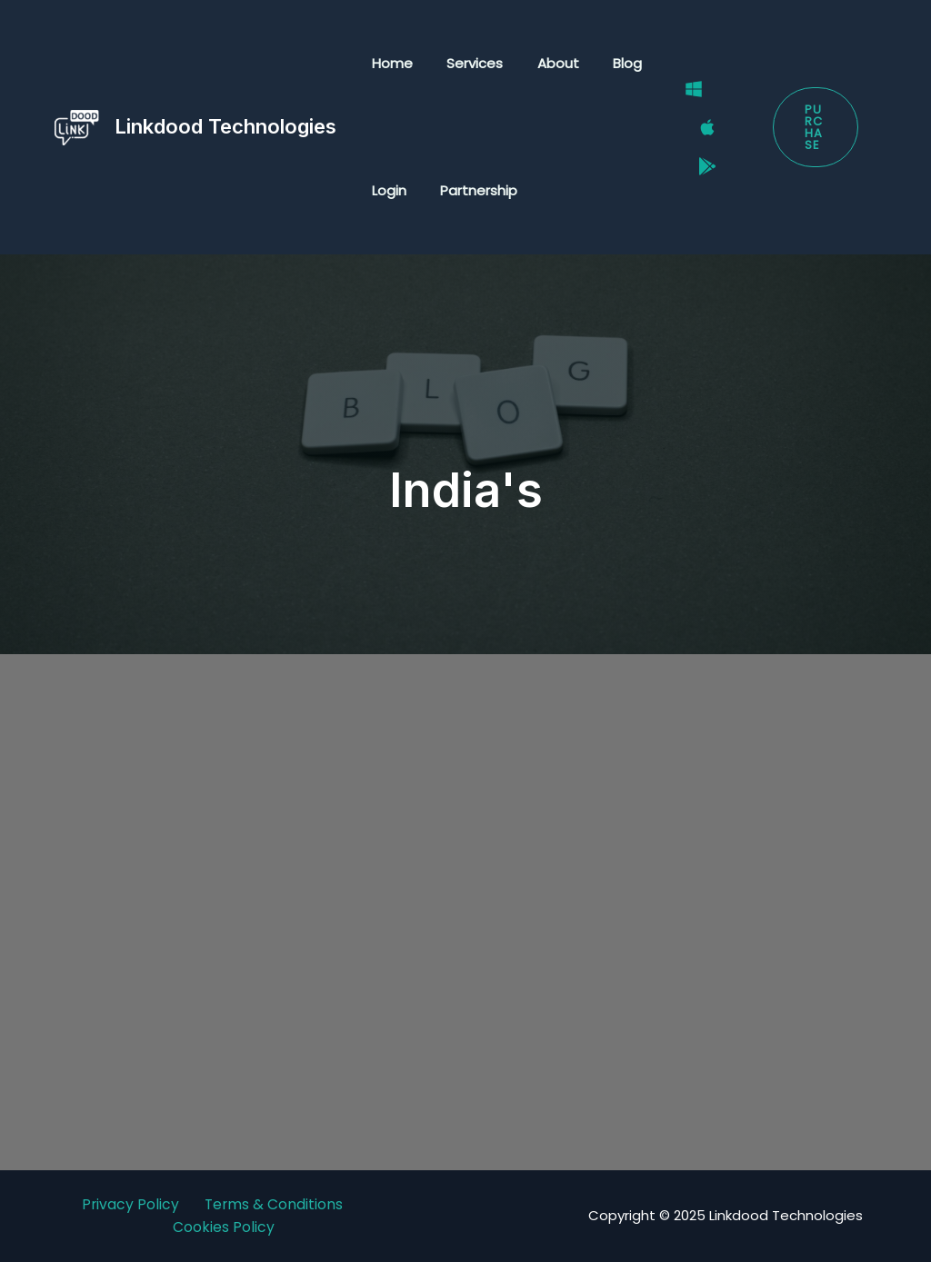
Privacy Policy (130, 1204)
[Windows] (685, 104)
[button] (812, 128)
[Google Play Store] (698, 151)
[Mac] (698, 128)
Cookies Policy (224, 1227)
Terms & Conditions (275, 1204)
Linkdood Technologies (225, 126)
